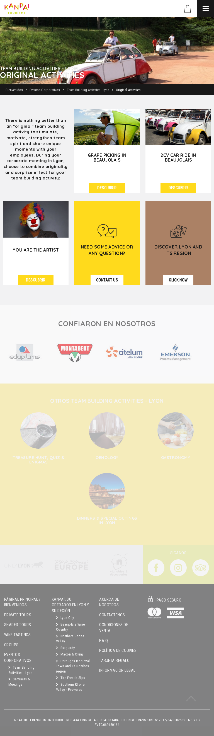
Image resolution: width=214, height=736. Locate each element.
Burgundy (65, 648)
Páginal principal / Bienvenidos (22, 602)
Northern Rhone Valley (70, 638)
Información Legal (117, 670)
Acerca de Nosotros (109, 602)
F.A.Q (103, 640)
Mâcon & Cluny (70, 654)
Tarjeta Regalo (114, 660)
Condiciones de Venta (113, 628)
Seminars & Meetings (19, 682)
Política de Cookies (118, 650)
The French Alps (70, 678)
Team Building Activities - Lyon (21, 670)
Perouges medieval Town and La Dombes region (73, 666)
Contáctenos (112, 615)
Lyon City (65, 618)
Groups (11, 645)
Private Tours (17, 615)
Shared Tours (17, 625)
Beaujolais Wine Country (70, 627)
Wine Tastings (17, 635)
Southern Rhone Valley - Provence (70, 687)
